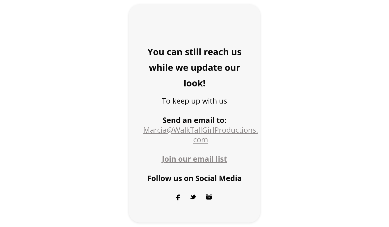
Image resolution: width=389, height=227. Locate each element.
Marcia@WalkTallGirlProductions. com (200, 134)
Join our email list (194, 159)
